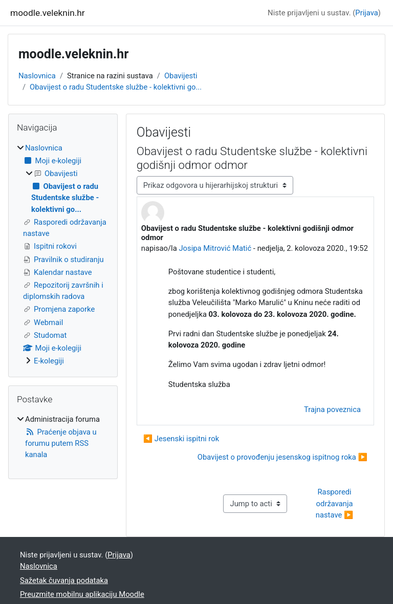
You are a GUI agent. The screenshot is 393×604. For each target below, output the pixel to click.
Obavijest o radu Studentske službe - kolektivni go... (116, 87)
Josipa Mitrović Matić (215, 248)
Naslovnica (37, 75)
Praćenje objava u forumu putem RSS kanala (61, 443)
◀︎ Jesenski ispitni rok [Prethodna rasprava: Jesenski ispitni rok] (181, 438)
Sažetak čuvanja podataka (64, 580)
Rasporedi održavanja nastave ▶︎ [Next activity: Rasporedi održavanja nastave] (335, 503)
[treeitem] (63, 254)
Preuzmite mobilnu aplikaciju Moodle (82, 594)
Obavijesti (181, 75)
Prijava (366, 12)
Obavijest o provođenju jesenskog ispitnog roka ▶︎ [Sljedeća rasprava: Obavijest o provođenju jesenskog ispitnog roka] (282, 457)
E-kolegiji (49, 360)
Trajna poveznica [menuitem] (332, 409)
